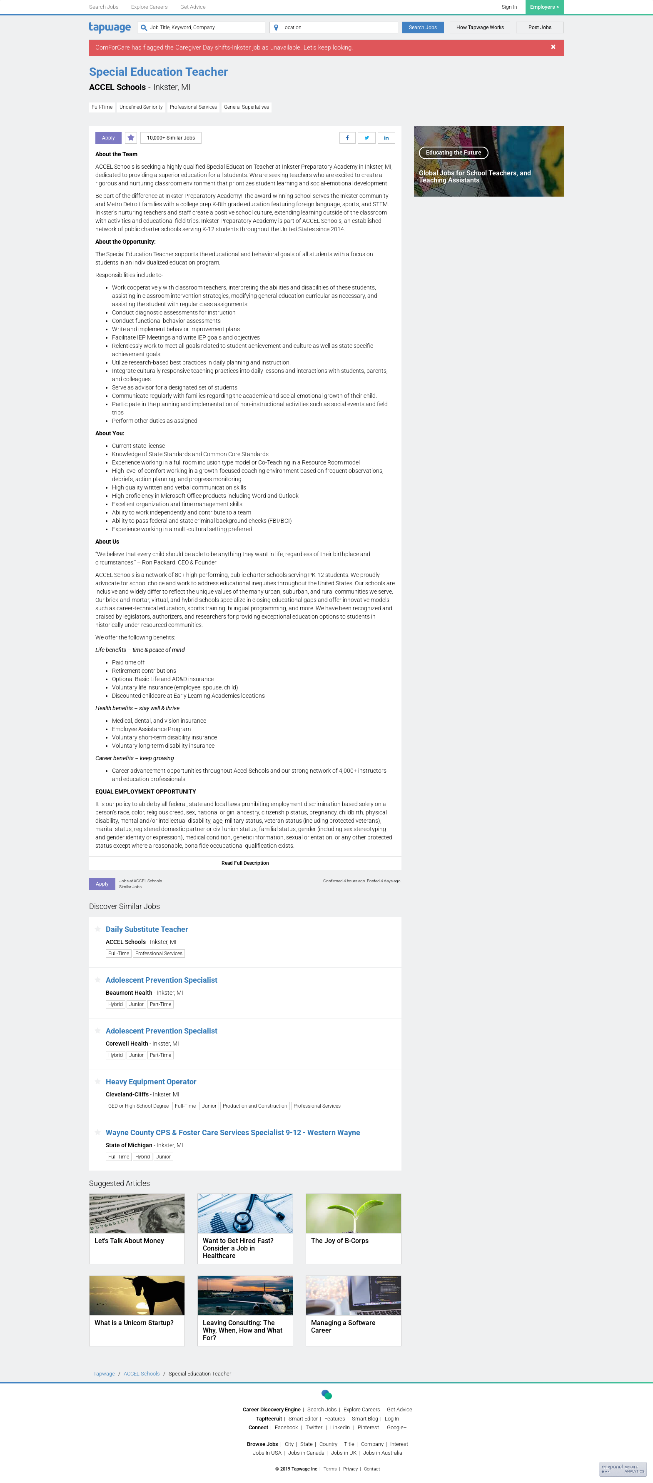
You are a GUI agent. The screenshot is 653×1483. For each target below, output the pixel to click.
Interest (399, 1444)
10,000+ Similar (171, 138)
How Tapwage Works (480, 27)
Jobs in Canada (306, 1453)
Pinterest (368, 1427)
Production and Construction (255, 1106)
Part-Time (160, 1004)
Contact (372, 1469)
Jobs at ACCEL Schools (140, 881)
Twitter (314, 1427)
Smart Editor (303, 1419)
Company (372, 1444)
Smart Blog (365, 1419)
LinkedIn (340, 1427)
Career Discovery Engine (272, 1409)
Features (334, 1419)
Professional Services (193, 107)
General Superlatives (246, 107)
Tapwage (104, 1374)
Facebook (286, 1427)
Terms (330, 1469)
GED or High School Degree (138, 1106)
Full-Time (102, 107)
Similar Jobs (130, 886)
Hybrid (115, 1004)
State (306, 1444)
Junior (136, 1004)
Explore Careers (149, 7)
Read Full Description (245, 863)
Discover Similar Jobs (124, 906)
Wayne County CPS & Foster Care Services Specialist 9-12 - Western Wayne (233, 1132)
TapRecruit (269, 1419)
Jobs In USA (267, 1453)
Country (328, 1444)
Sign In (509, 7)
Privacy (350, 1469)
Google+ (396, 1427)
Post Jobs (539, 27)
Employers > (544, 7)
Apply (108, 138)
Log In (392, 1419)
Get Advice (193, 7)
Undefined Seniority (141, 107)
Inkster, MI (171, 87)
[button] (98, 929)
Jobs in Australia (382, 1453)
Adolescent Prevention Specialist (161, 980)
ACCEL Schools (117, 87)
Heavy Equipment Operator (151, 1081)
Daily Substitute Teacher (147, 929)
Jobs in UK (343, 1453)
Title (349, 1444)
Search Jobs (104, 7)
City (289, 1444)
